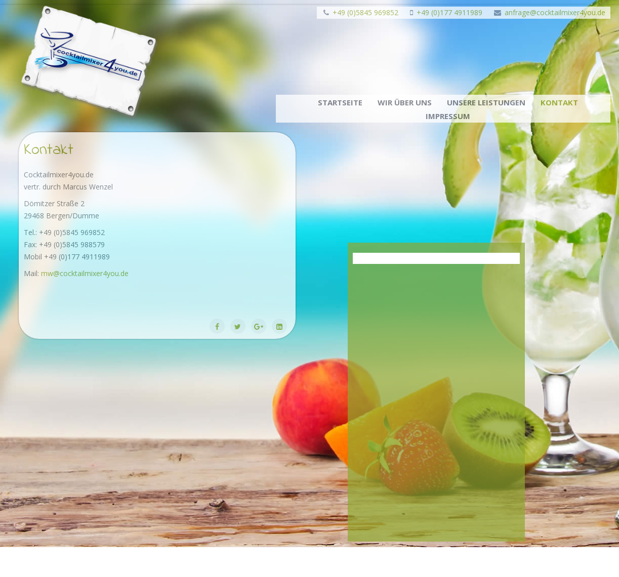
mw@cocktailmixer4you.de (85, 273)
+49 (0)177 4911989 (449, 12)
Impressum (448, 116)
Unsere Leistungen (486, 102)
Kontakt (559, 102)
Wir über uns (405, 102)
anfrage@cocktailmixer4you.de (555, 12)
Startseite (340, 102)
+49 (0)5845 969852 (365, 12)
